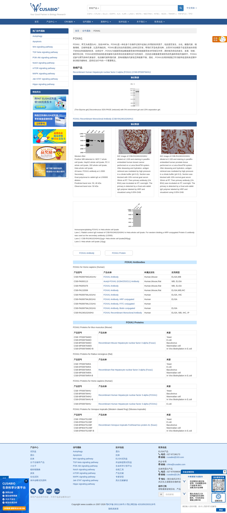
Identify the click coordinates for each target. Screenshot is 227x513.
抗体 (32, 459)
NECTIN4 (148, 14)
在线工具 (120, 469)
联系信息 (159, 22)
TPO (190, 14)
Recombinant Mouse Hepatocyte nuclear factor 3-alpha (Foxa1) (127, 343)
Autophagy (37, 36)
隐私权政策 (113, 509)
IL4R (124, 14)
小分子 (33, 466)
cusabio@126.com (175, 474)
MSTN (138, 14)
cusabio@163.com (175, 457)
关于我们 (142, 22)
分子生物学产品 (37, 462)
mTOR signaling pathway (44, 68)
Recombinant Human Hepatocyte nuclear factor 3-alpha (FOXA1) (128, 395)
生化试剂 (34, 477)
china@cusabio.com (176, 464)
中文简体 (192, 8)
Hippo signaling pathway (44, 84)
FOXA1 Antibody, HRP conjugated (119, 299)
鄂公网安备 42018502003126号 (141, 504)
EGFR (112, 14)
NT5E (156, 14)
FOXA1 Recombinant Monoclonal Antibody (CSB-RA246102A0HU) (103, 119)
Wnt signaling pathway (43, 47)
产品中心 (51, 22)
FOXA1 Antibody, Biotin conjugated (119, 308)
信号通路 (88, 22)
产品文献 (120, 473)
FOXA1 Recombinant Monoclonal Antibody (123, 313)
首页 (37, 22)
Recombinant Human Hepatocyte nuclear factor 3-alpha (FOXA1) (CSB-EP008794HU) (112, 72)
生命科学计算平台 (124, 466)
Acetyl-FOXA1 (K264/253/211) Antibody (121, 281)
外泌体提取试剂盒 (124, 462)
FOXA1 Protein (119, 253)
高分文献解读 (122, 480)
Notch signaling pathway (44, 63)
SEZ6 (163, 14)
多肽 (32, 473)
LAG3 (131, 14)
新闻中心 (106, 22)
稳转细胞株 (35, 469)
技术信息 (124, 22)
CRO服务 (69, 22)
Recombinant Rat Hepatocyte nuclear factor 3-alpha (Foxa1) (126, 370)
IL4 (118, 14)
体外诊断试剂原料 (38, 480)
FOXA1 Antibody (86, 253)
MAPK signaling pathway (44, 73)
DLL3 (105, 14)
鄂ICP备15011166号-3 (116, 504)
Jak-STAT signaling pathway (45, 79)
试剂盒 (33, 451)
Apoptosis (37, 41)
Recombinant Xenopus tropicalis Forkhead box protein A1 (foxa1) (128, 425)
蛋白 (32, 455)
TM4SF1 (172, 14)
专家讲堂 (120, 477)
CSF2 (89, 14)
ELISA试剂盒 (122, 459)
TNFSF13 (182, 14)
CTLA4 (97, 14)
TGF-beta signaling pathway (45, 52)
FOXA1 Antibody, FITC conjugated (119, 304)
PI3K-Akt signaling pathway (45, 57)
